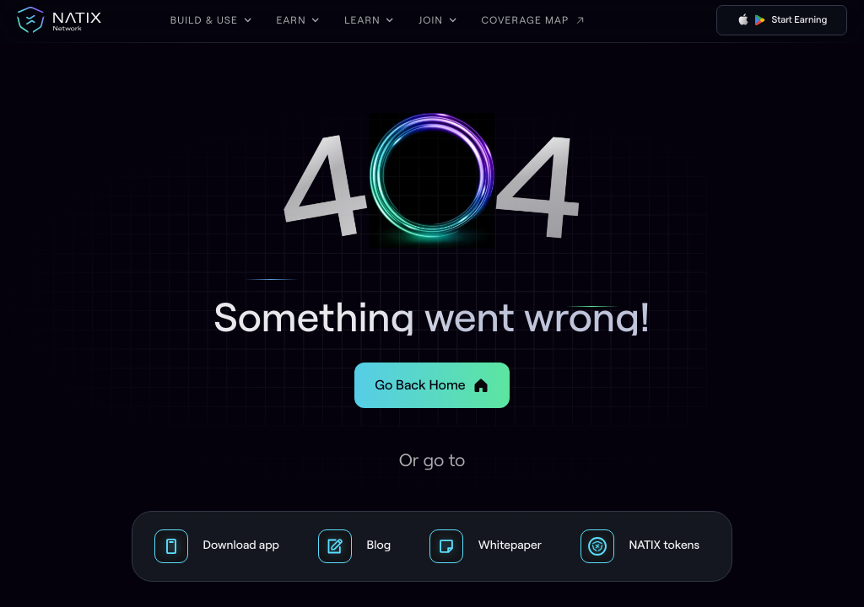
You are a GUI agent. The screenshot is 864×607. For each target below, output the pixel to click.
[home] (59, 20)
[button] (211, 20)
